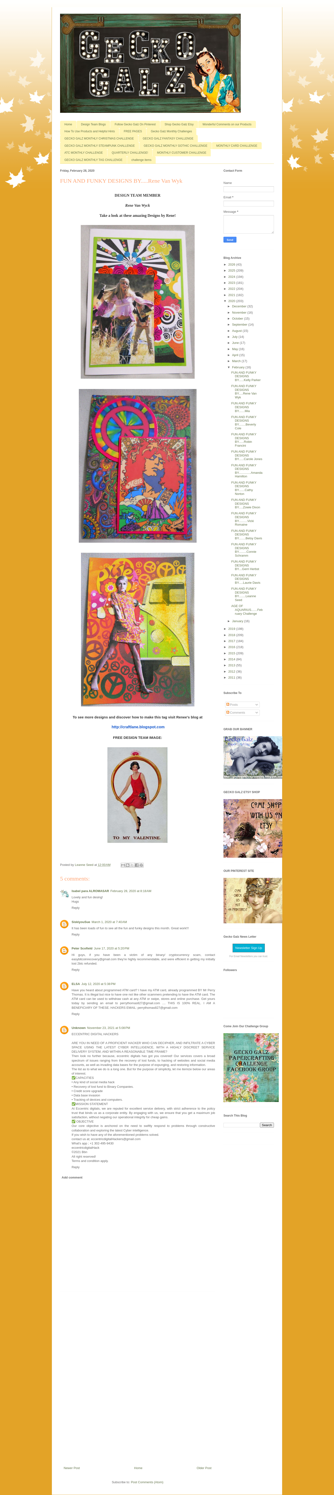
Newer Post (72, 1468)
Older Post (204, 1468)
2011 (232, 677)
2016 (232, 647)
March (237, 361)
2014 (232, 659)
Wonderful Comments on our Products (227, 124)
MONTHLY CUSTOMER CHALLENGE (181, 152)
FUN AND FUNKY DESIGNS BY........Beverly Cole (243, 422)
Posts (232, 704)
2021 (232, 295)
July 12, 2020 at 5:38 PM (98, 984)
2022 (232, 289)
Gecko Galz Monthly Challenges (171, 131)
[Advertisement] (137, 1377)
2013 (232, 665)
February (239, 367)
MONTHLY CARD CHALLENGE (236, 145)
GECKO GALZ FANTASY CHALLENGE (168, 138)
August (237, 331)
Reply (76, 908)
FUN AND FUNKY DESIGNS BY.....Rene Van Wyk (244, 391)
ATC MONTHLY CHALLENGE (83, 152)
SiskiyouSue (81, 922)
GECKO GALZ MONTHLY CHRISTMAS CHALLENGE (99, 138)
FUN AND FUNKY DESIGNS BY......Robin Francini (243, 439)
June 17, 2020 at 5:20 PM (111, 948)
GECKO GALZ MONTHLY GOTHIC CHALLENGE (175, 145)
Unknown (79, 1028)
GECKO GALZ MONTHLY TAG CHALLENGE (93, 160)
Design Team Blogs (93, 124)
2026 (232, 264)
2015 (232, 653)
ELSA (76, 984)
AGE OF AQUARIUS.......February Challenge (247, 609)
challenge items (141, 160)
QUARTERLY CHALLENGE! (130, 152)
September (240, 324)
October (238, 318)
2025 (232, 270)
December (239, 306)
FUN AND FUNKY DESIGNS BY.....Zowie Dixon (245, 503)
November (239, 312)
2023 (232, 283)
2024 (232, 277)
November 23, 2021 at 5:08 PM (108, 1028)
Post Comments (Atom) (147, 1482)
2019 (232, 629)
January (238, 621)
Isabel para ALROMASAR (90, 891)
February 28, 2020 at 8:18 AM (131, 891)
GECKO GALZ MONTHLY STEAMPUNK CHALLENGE (99, 145)
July (235, 337)
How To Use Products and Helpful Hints (89, 131)
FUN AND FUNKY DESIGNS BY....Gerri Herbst (245, 565)
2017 (232, 641)
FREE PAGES (133, 131)
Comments (235, 712)
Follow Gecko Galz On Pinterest (135, 124)
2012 (232, 671)
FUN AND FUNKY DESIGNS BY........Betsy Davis (246, 534)
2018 (232, 635)
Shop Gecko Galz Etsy (179, 124)
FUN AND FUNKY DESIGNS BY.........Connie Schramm (243, 549)
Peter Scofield (82, 948)
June (236, 343)
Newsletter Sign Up (248, 948)
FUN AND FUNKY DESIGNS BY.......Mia (243, 407)
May (235, 349)
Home (68, 124)
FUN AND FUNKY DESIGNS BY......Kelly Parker (245, 376)
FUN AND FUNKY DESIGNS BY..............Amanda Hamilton (246, 470)
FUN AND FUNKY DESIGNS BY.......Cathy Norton (243, 488)
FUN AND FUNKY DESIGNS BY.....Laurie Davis (245, 578)
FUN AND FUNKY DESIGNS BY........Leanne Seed (243, 594)
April (235, 355)
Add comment (72, 1177)
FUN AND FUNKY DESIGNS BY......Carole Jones (246, 455)
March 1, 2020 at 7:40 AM (109, 922)
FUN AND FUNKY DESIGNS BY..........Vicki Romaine (243, 518)
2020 (232, 301)
